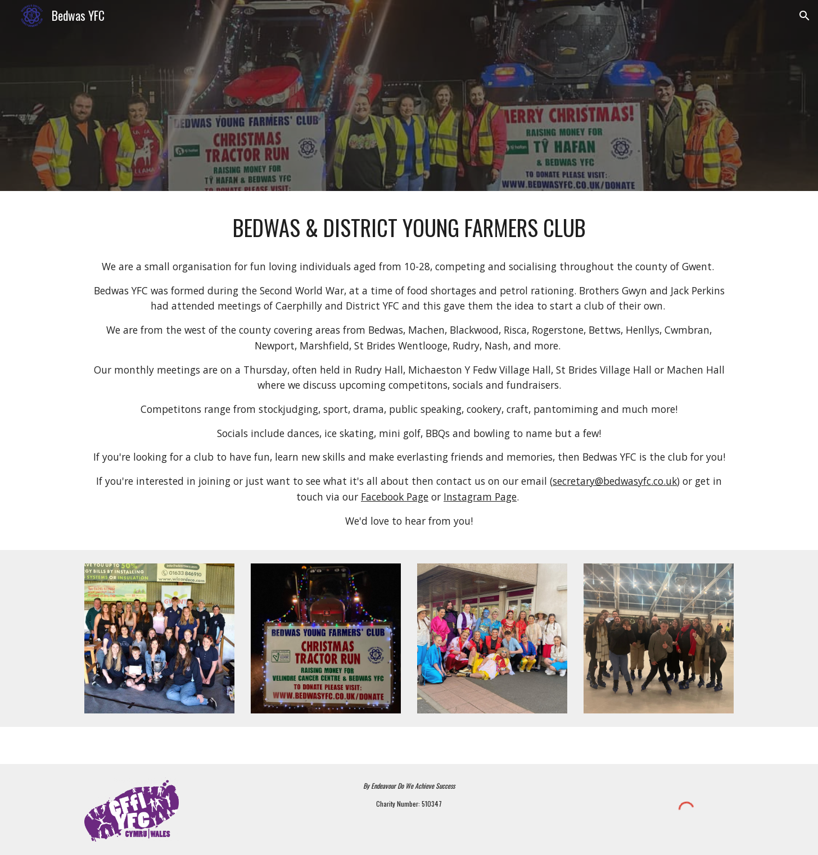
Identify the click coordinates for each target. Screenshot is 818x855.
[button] (804, 15)
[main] (408, 227)
